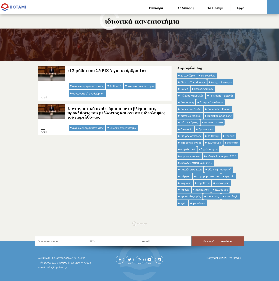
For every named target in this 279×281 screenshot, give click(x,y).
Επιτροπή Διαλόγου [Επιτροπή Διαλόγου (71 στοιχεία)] (211, 102)
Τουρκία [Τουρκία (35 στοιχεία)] (230, 135)
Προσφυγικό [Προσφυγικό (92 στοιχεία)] (205, 129)
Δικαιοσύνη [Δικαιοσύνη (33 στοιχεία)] (187, 102)
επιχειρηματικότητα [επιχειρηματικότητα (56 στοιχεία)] (207, 176)
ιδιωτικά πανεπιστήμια (141, 85)
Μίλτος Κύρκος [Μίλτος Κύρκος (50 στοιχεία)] (189, 122)
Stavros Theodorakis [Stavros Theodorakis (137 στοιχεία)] (192, 82)
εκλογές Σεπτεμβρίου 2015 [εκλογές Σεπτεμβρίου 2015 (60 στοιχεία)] (196, 162)
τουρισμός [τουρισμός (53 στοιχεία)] (213, 196)
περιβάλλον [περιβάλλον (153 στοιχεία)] (202, 189)
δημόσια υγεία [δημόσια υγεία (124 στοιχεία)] (209, 149)
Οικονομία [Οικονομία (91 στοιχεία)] (186, 129)
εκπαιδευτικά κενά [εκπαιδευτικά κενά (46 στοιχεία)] (191, 169)
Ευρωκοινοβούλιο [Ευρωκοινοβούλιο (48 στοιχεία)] (190, 109)
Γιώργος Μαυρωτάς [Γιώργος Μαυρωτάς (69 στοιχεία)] (192, 95)
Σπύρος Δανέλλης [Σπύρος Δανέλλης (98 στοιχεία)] (190, 135)
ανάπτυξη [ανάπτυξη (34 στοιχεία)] (232, 142)
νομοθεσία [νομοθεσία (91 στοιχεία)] (203, 183)
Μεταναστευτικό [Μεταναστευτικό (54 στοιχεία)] (213, 122)
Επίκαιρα (156, 8)
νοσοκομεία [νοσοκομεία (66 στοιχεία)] (222, 183)
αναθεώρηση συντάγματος (88, 85)
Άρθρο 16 (115, 85)
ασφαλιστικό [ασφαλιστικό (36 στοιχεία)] (187, 149)
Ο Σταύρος (186, 8)
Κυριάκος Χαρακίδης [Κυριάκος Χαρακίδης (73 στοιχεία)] (219, 115)
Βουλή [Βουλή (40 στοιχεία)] (184, 88)
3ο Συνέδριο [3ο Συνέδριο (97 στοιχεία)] (208, 75)
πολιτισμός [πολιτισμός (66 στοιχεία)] (221, 189)
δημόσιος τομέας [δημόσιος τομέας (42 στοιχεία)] (190, 156)
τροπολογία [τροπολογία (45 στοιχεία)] (231, 196)
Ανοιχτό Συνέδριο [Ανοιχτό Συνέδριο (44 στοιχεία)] (221, 82)
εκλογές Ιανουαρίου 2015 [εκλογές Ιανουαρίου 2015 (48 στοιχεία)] (221, 156)
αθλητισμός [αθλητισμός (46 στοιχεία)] (214, 142)
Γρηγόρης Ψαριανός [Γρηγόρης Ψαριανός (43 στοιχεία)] (221, 95)
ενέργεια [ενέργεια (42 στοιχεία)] (185, 176)
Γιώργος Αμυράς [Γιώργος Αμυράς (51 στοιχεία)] (204, 88)
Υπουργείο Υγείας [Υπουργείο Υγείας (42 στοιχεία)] (190, 142)
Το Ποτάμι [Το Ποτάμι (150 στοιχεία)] (213, 135)
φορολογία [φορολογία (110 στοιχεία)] (199, 203)
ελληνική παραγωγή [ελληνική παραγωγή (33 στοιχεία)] (219, 169)
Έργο (240, 8)
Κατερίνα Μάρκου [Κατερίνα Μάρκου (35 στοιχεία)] (190, 115)
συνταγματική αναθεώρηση (88, 93)
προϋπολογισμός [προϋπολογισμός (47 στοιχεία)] (190, 196)
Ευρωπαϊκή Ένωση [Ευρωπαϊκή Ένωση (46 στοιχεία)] (218, 109)
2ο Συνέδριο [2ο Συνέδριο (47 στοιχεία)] (187, 75)
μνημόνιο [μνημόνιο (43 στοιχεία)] (185, 183)
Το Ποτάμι (215, 8)
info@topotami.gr (57, 267)
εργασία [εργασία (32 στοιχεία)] (229, 176)
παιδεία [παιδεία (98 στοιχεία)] (184, 189)
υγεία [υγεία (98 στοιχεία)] (183, 203)
